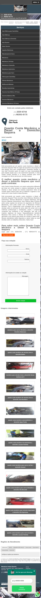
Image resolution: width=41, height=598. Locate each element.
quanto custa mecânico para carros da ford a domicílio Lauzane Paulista (20, 533)
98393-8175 (8, 17)
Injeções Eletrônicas (7, 50)
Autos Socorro (6, 46)
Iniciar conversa (21, 588)
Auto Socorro (6, 42)
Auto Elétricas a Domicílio (9, 38)
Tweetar (4, 140)
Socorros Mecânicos (8, 99)
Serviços (20, 27)
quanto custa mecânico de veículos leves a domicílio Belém (20, 353)
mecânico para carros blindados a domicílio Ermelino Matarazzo (20, 331)
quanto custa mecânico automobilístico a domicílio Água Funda (20, 421)
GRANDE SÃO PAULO (18, 547)
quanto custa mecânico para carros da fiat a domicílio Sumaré (20, 466)
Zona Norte (35, 547)
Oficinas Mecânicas (7, 80)
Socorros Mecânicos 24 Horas (10, 103)
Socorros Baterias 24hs (8, 95)
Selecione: (4, 547)
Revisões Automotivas (8, 88)
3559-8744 (8, 15)
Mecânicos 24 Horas (8, 61)
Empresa (28, 568)
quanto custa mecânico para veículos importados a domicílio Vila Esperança (20, 511)
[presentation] (16, 267)
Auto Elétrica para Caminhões (10, 31)
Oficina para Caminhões (8, 76)
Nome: (18, 250)
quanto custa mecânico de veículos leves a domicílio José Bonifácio (20, 398)
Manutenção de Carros (8, 54)
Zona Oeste (5, 550)
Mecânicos (5, 57)
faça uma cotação (8, 235)
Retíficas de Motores (8, 84)
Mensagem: (17, 285)
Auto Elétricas (6, 35)
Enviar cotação (20, 300)
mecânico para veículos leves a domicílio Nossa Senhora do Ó (20, 376)
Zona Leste (28, 547)
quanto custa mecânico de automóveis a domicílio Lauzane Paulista (20, 443)
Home (27, 567)
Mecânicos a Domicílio (8, 65)
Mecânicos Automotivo (8, 69)
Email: (18, 255)
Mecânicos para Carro (8, 73)
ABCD (10, 547)
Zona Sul (12, 550)
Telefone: (18, 260)
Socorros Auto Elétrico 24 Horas (11, 92)
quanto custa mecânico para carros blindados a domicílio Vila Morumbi (20, 488)
